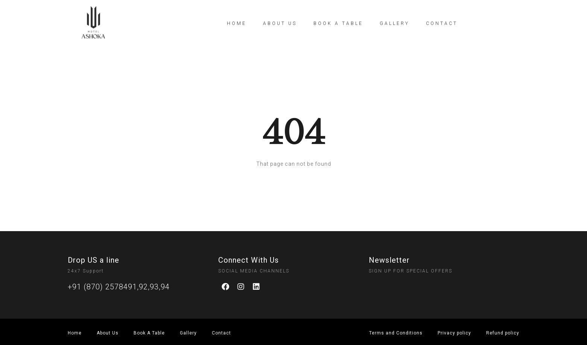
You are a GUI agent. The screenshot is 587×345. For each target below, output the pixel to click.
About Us (280, 14)
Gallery (394, 14)
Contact (442, 14)
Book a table (338, 14)
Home (236, 14)
